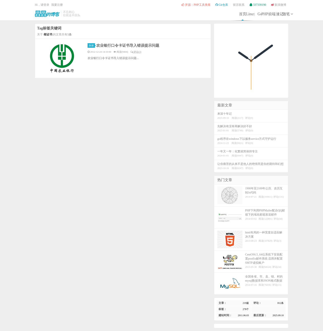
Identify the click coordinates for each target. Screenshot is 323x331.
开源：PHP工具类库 (196, 4)
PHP (214, 14)
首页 (151, 14)
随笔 (277, 14)
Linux (172, 14)
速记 (256, 14)
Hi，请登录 (42, 4)
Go (193, 14)
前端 (235, 14)
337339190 (257, 4)
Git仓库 (221, 4)
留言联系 (239, 4)
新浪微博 (278, 4)
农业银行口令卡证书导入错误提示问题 (127, 45)
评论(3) (135, 51)
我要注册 (57, 4)
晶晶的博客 (47, 13)
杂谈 (92, 45)
